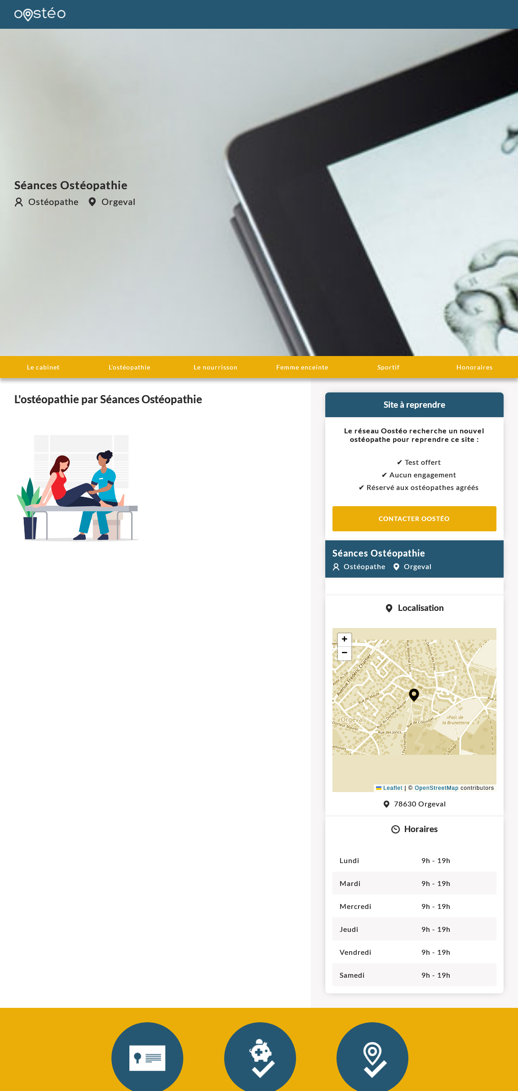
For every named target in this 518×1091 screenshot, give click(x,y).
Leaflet (389, 788)
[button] (414, 695)
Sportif (388, 367)
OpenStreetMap (437, 788)
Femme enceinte (302, 367)
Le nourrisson (216, 367)
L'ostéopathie (130, 367)
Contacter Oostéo (414, 518)
